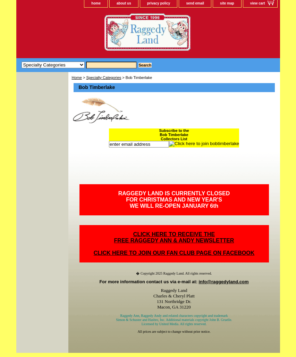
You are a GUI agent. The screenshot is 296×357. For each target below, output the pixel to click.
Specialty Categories (103, 77)
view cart (257, 3)
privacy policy (158, 3)
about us (124, 3)
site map (227, 3)
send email (195, 3)
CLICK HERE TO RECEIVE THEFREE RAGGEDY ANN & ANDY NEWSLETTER (174, 237)
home (96, 3)
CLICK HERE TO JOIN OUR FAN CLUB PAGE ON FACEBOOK (174, 253)
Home (77, 77)
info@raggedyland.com (223, 281)
